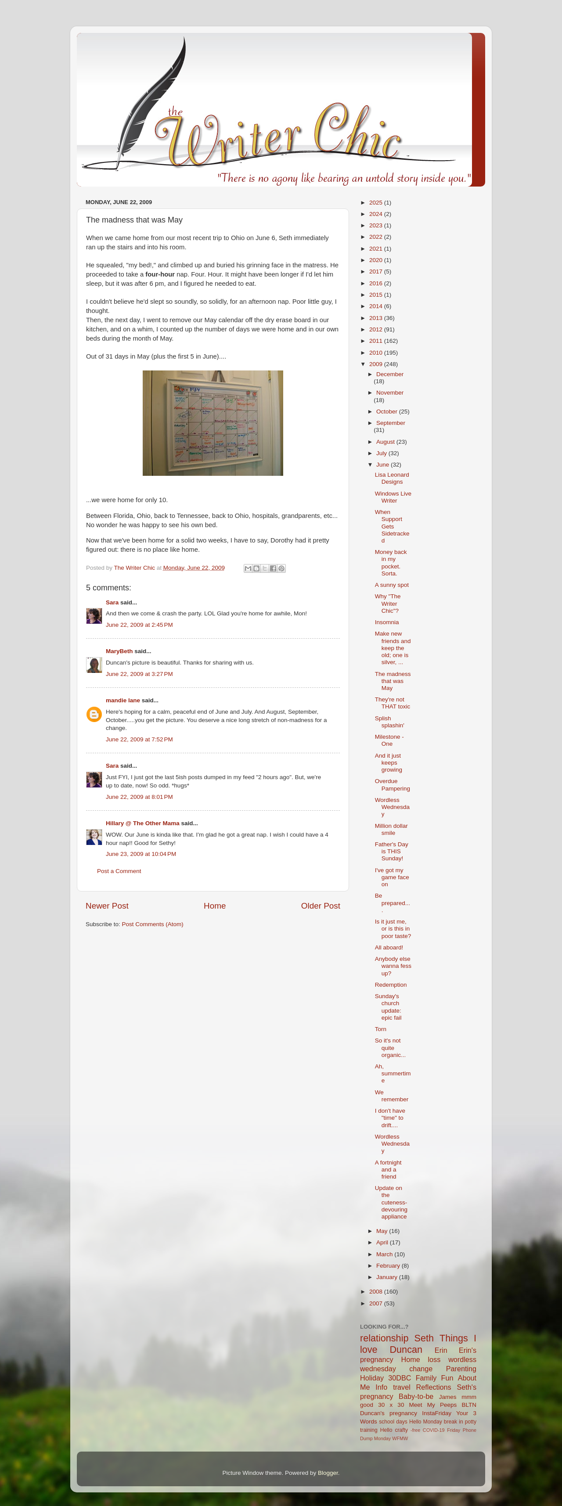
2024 (376, 214)
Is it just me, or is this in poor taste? (393, 928)
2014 (376, 306)
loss (434, 1359)
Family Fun (435, 1378)
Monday (382, 1438)
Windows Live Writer (393, 497)
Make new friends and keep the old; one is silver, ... (393, 647)
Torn (380, 1029)
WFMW (400, 1438)
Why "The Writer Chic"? (388, 603)
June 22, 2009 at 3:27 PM (139, 674)
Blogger (328, 1473)
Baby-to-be (416, 1396)
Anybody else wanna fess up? (393, 966)
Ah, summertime (393, 1073)
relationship (384, 1338)
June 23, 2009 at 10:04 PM (141, 854)
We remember (392, 1096)
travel (402, 1387)
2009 (376, 364)
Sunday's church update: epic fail (388, 1007)
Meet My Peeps (433, 1405)
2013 (376, 318)
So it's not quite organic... (390, 1047)
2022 (376, 237)
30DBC (399, 1378)
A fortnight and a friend (388, 1169)
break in (453, 1422)
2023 (376, 225)
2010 (376, 352)
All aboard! (389, 947)
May (382, 1231)
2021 (376, 248)
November (389, 392)
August (386, 442)
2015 (376, 294)
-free (415, 1430)
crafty (401, 1430)
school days (393, 1422)
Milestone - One (389, 740)
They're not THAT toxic (393, 703)
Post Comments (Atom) (153, 924)
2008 (376, 1291)
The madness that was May (393, 681)
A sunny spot (392, 585)
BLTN (468, 1405)
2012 (376, 329)
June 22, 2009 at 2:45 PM (139, 625)
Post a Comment (119, 871)
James (448, 1397)
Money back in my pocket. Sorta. (391, 563)
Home (215, 905)
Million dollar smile (391, 829)
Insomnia (387, 622)
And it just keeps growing (388, 762)
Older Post (320, 905)
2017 (376, 271)
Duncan (406, 1349)
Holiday (372, 1378)
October (387, 411)
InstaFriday (436, 1413)
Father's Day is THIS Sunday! (391, 851)
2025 (376, 202)
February (389, 1265)
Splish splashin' (389, 722)
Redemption (391, 984)
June (383, 464)
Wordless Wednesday (392, 807)
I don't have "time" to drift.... (390, 1117)
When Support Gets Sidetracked (392, 526)
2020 (376, 260)
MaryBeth (119, 651)
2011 (376, 341)
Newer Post (107, 905)
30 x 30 (391, 1405)
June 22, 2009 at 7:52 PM (139, 739)
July (382, 453)
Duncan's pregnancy (388, 1413)
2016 (376, 283)
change (420, 1369)
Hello (386, 1430)
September (390, 423)
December (389, 374)
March (385, 1254)
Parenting (461, 1369)
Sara (112, 602)
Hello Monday (425, 1422)
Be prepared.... (392, 902)
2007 (376, 1303)
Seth (424, 1338)
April (383, 1242)
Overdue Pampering (392, 784)
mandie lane (123, 700)
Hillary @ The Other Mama (143, 823)
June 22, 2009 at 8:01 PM (139, 797)
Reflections (433, 1387)
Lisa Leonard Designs (392, 478)
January (387, 1277)
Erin (441, 1350)
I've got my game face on (392, 877)
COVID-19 (434, 1430)
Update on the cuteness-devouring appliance (391, 1202)
